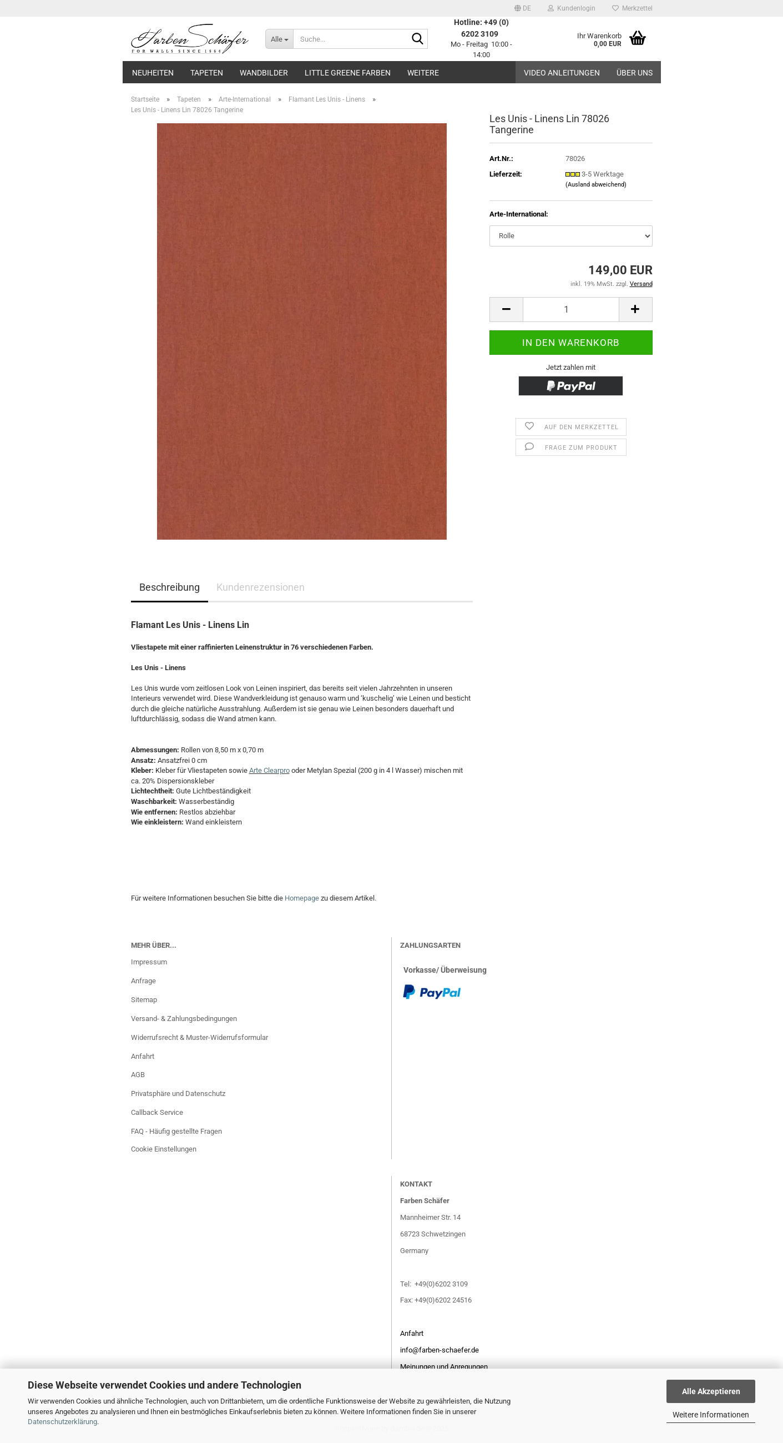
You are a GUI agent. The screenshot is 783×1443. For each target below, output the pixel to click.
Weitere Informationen (711, 1414)
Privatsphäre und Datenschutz (178, 1093)
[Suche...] (279, 39)
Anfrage (143, 981)
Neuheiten (153, 72)
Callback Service (157, 1112)
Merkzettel (632, 8)
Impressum (149, 962)
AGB (138, 1074)
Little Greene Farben (348, 72)
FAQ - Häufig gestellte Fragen (176, 1131)
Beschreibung (169, 587)
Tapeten (206, 72)
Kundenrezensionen (260, 587)
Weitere (423, 72)
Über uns (635, 72)
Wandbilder (264, 72)
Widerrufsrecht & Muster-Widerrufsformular (199, 1037)
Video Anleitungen (562, 72)
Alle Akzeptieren (711, 1391)
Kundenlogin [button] (571, 8)
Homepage (302, 898)
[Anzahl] (571, 309)
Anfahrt (142, 1056)
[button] (522, 8)
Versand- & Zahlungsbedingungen (184, 1018)
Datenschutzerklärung (62, 1421)
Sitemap (144, 999)
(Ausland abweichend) (596, 184)
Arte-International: (518, 214)
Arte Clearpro (269, 770)
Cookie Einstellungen (163, 1149)
